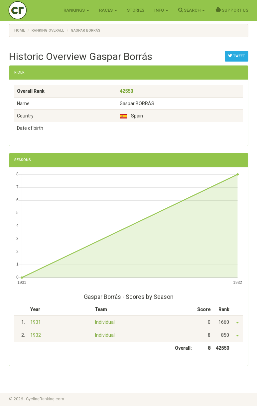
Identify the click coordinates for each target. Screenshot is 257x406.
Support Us (231, 10)
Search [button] (191, 10)
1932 (35, 335)
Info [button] (161, 10)
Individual (105, 322)
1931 (35, 322)
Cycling (31, 10)
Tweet (236, 56)
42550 (126, 91)
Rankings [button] (76, 10)
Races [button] (108, 10)
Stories (135, 10)
